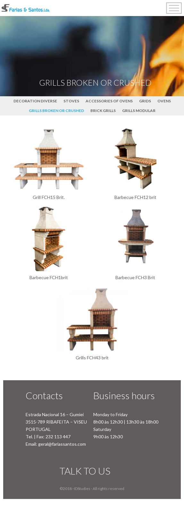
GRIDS (145, 101)
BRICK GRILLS (103, 110)
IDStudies (82, 488)
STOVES (71, 101)
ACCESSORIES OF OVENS (109, 101)
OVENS (164, 101)
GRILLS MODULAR (138, 110)
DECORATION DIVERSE (35, 101)
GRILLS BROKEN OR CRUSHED (56, 110)
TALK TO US (85, 470)
